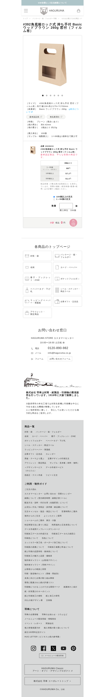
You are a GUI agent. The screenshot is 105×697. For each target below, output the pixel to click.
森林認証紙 (34, 117)
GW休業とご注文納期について (52, 3)
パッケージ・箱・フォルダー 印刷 (44, 18)
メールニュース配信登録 (52, 656)
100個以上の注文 (64, 197)
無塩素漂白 (55, 117)
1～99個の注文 (63, 199)
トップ (25, 18)
